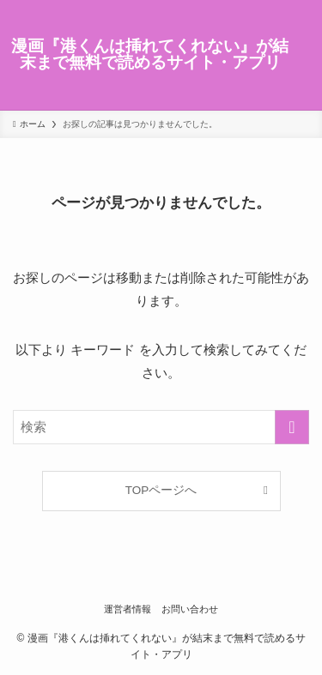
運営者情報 (127, 609)
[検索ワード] (161, 427)
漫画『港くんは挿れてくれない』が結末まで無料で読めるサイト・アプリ (150, 55)
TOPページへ (161, 490)
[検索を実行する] (292, 427)
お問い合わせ (189, 609)
